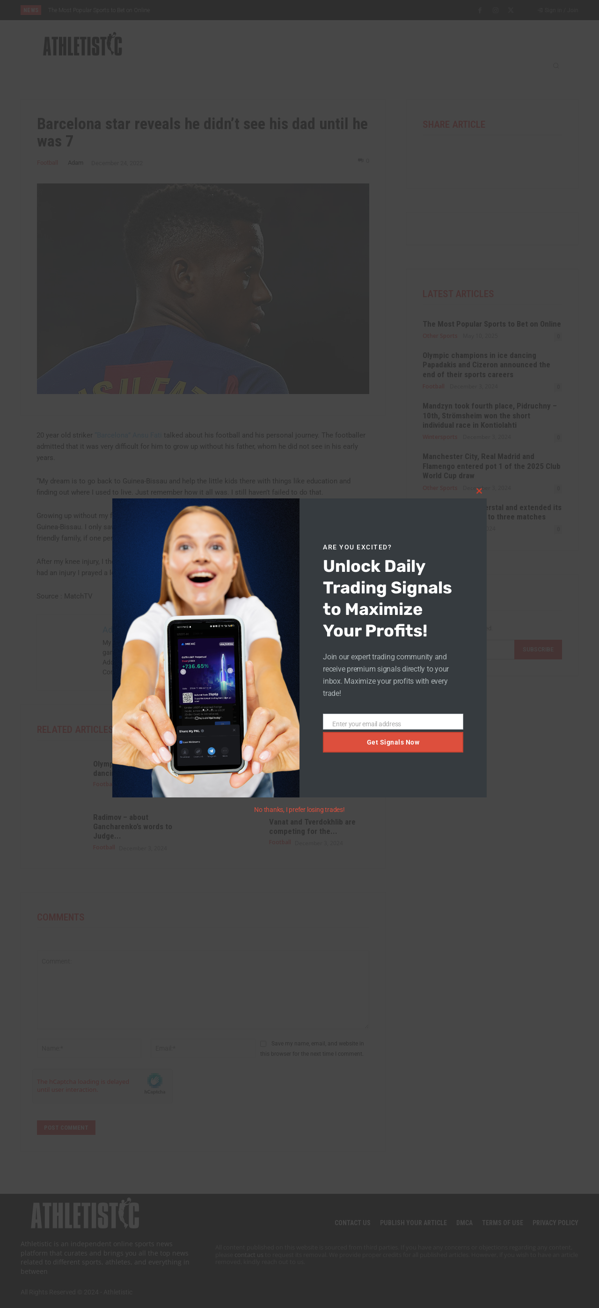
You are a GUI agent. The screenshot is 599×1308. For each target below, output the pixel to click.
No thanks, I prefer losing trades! (299, 809)
